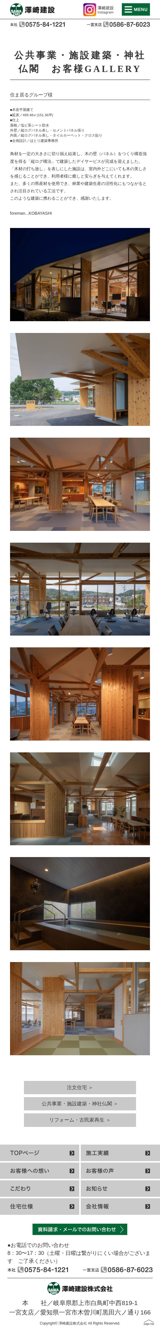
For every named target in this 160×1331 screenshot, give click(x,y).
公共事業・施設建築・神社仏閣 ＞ (80, 1104)
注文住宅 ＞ (80, 1087)
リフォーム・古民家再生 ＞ (80, 1120)
